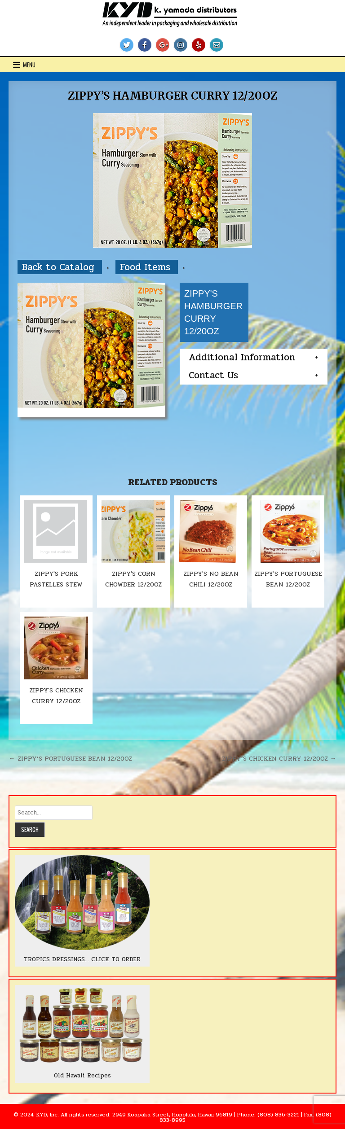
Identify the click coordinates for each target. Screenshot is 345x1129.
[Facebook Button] (144, 45)
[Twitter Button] (126, 45)
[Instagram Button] (180, 45)
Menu (29, 64)
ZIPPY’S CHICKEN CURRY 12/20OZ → (279, 758)
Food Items (146, 267)
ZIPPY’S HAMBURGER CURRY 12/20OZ (173, 96)
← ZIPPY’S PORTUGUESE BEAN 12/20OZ (70, 758)
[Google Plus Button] (162, 45)
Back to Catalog (59, 267)
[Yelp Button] (198, 45)
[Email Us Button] (216, 45)
